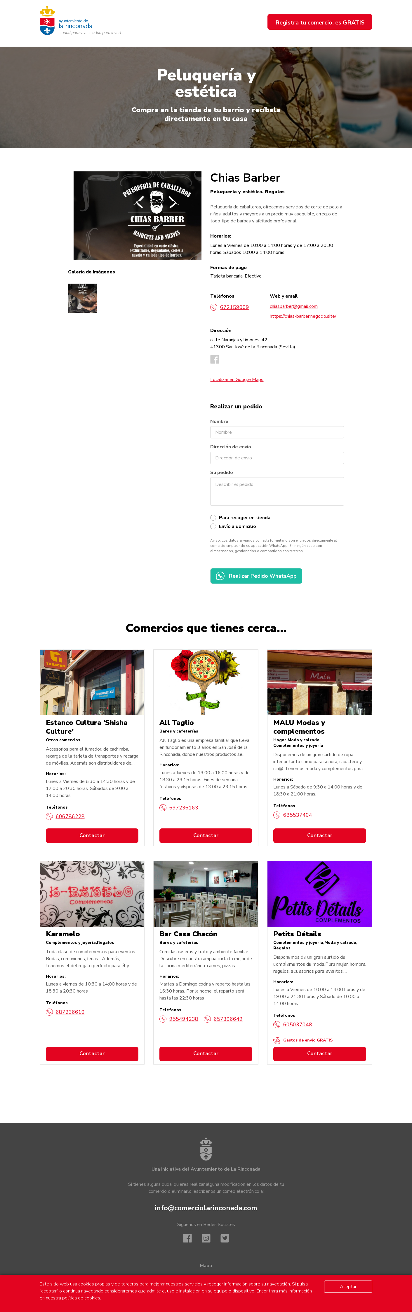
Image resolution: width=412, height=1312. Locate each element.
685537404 (292, 815)
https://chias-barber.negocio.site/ (303, 316)
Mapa (206, 1265)
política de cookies (81, 1298)
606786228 (65, 816)
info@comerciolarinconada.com (206, 1208)
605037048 (292, 1024)
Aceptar (348, 1286)
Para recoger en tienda (244, 518)
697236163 (178, 807)
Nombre (219, 421)
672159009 (229, 307)
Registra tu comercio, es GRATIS (319, 23)
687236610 (65, 1012)
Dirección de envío (230, 446)
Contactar (92, 835)
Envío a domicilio (237, 526)
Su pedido (221, 472)
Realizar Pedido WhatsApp (256, 576)
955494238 (178, 1019)
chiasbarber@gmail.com (294, 306)
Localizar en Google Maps (236, 379)
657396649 (223, 1019)
